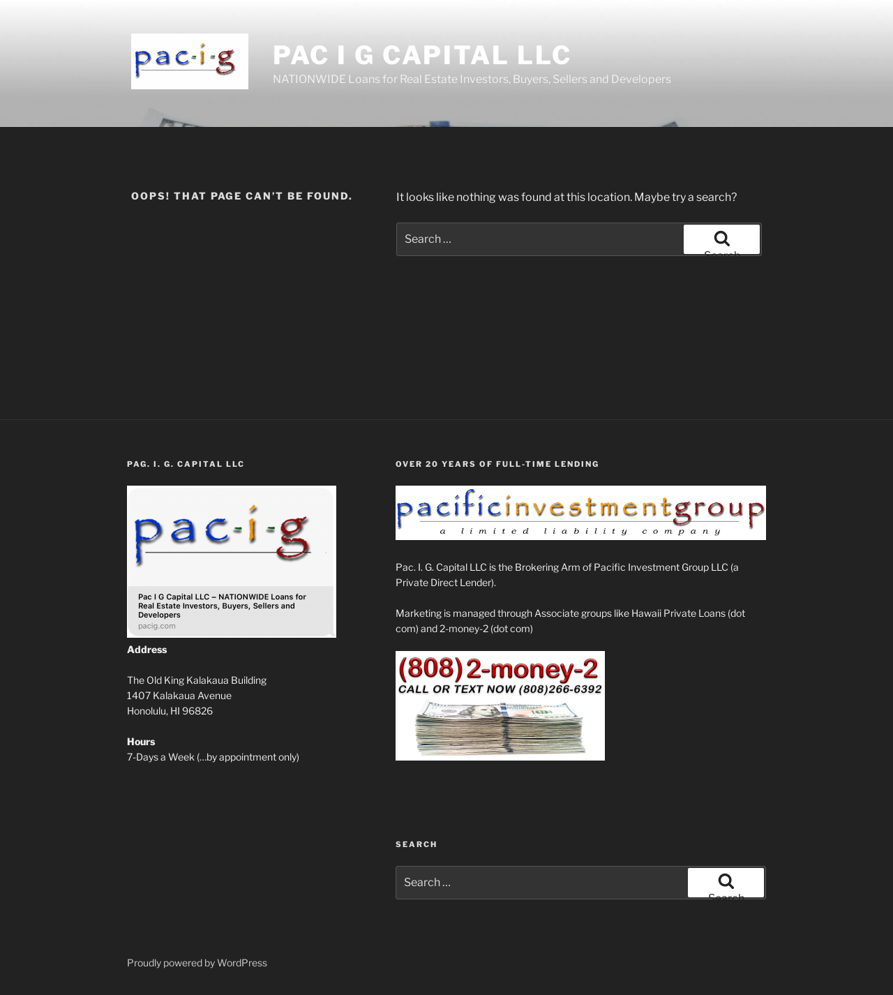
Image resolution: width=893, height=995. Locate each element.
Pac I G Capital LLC (422, 55)
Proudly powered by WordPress (197, 962)
